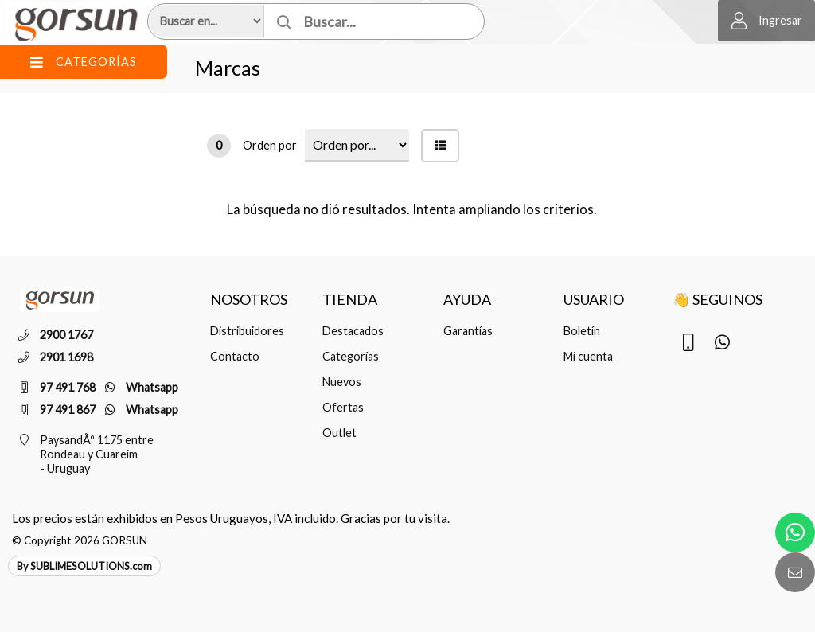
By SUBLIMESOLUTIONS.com (84, 566)
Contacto (234, 356)
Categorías (350, 356)
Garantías (468, 330)
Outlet (339, 432)
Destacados (353, 330)
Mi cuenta (588, 356)
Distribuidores (247, 330)
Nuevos (341, 381)
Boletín (581, 330)
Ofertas (343, 407)
